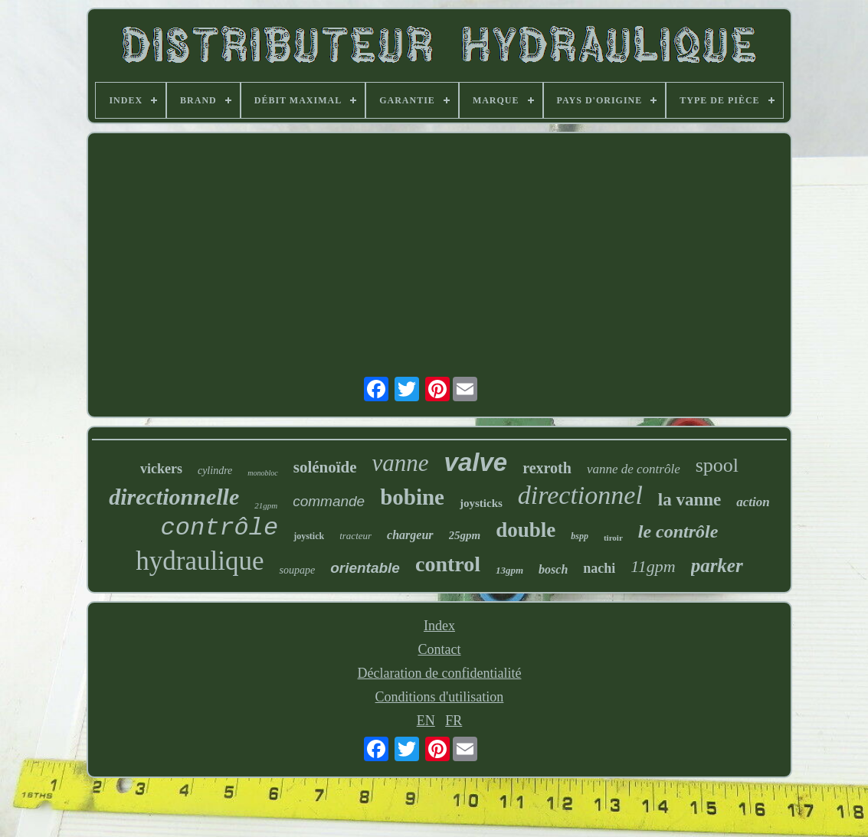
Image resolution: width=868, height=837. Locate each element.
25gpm (465, 535)
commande (329, 501)
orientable (365, 568)
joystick (308, 536)
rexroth (547, 467)
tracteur (355, 535)
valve (476, 462)
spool (717, 465)
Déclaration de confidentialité (440, 673)
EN (426, 720)
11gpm (653, 566)
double (525, 529)
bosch (553, 569)
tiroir (613, 537)
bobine (412, 497)
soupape (297, 570)
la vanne (689, 499)
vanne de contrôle (633, 469)
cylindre (215, 470)
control (447, 564)
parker (717, 565)
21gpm (265, 505)
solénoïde (325, 467)
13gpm (509, 570)
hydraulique (200, 561)
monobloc (262, 473)
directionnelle (174, 496)
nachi (599, 568)
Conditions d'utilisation (439, 697)
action (752, 502)
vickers (161, 468)
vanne (400, 463)
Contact (439, 649)
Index (439, 625)
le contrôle (678, 531)
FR (453, 720)
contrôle (220, 528)
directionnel (580, 495)
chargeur (410, 534)
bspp (579, 536)
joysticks (481, 503)
